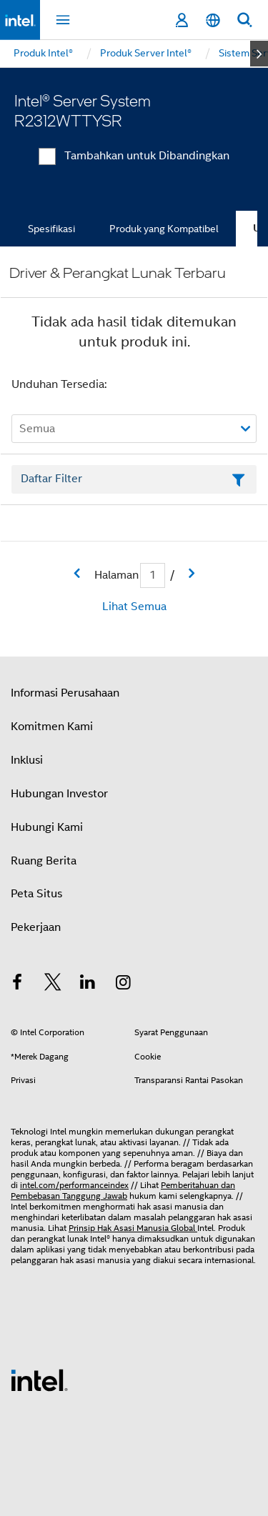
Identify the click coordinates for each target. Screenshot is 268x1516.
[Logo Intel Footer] (39, 1379)
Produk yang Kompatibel (164, 228)
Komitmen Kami (52, 726)
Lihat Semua (134, 606)
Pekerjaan (36, 927)
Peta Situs (36, 894)
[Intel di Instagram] (123, 984)
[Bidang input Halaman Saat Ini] (152, 575)
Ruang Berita (43, 861)
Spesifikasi (51, 228)
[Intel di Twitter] (53, 984)
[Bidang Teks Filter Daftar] (134, 479)
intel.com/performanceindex (74, 1185)
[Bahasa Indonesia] (213, 20)
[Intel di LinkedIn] (88, 984)
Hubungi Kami (47, 827)
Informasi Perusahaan (65, 693)
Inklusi (27, 760)
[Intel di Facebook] (17, 984)
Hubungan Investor (59, 794)
